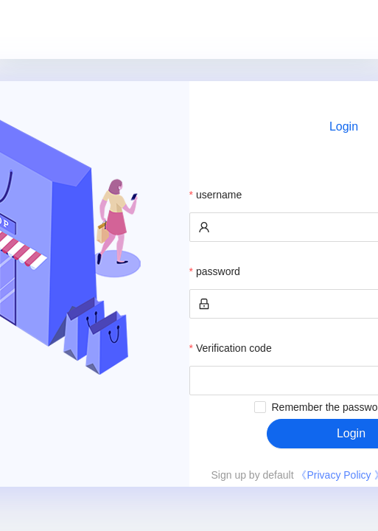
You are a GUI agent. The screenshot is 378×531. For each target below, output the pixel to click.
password (218, 271)
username (219, 195)
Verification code (234, 348)
